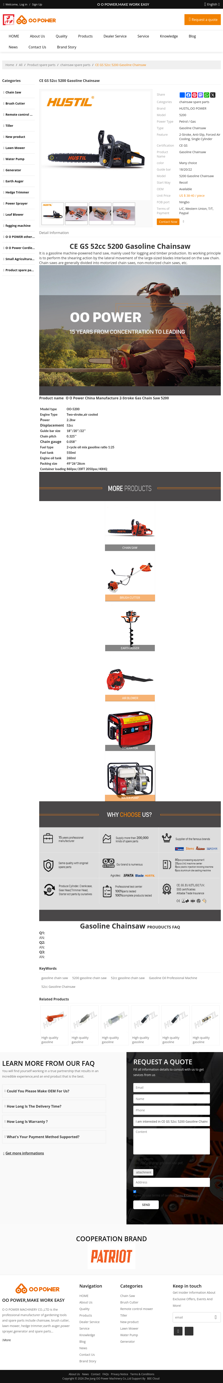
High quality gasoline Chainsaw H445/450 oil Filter (50, 1040)
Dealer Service (115, 36)
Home (9, 65)
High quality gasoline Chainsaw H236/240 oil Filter (81, 1040)
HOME (14, 36)
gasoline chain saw (54, 978)
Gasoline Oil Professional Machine (173, 978)
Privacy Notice (119, 1374)
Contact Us (37, 47)
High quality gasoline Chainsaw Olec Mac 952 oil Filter (114, 1040)
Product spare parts (41, 65)
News (13, 47)
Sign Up (37, 4)
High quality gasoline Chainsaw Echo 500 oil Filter (143, 1040)
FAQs (106, 1374)
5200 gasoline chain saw (89, 978)
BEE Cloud (153, 1378)
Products (85, 36)
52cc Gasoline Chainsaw (58, 987)
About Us (37, 36)
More (7, 1340)
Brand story (66, 47)
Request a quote (204, 19)
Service (143, 36)
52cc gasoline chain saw (128, 978)
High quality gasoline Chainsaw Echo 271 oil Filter (203, 1040)
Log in (23, 4)
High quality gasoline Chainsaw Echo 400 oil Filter (173, 1040)
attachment (143, 1172)
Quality (61, 36)
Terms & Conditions (187, 1195)
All (20, 65)
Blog (192, 36)
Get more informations (24, 1153)
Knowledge (169, 36)
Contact (95, 1374)
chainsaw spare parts (75, 65)
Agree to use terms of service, (166, 1194)
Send (146, 1205)
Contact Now (168, 222)
